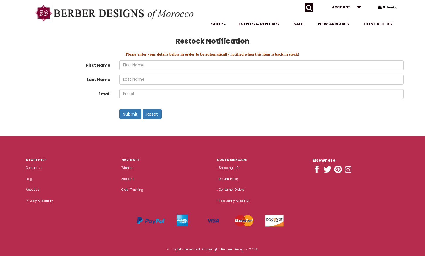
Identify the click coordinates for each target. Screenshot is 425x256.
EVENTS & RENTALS (258, 24)
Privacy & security (39, 201)
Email (104, 94)
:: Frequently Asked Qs (233, 201)
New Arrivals (333, 24)
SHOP (219, 24)
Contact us (377, 24)
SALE (298, 24)
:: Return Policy (228, 179)
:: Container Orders (231, 190)
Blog (29, 179)
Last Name (98, 80)
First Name (98, 65)
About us (33, 190)
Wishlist (127, 168)
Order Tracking (132, 190)
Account (341, 7)
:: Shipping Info (228, 168)
